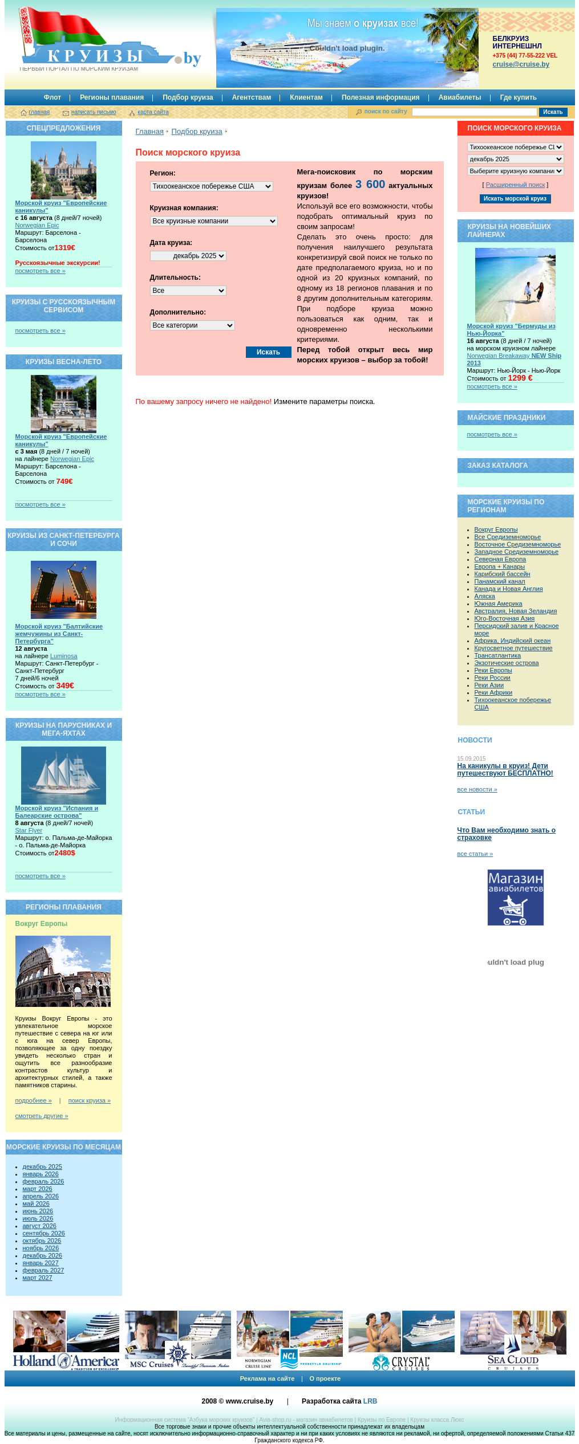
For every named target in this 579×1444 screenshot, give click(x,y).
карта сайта (152, 112)
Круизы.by (78, 39)
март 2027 (37, 1277)
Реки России (493, 677)
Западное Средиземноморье (517, 551)
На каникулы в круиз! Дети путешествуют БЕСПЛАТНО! (505, 769)
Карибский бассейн (503, 573)
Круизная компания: (184, 208)
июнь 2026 (38, 1211)
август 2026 (39, 1225)
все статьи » (475, 853)
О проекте (325, 1378)
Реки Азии (489, 685)
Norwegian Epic (37, 225)
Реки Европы (493, 670)
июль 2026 (38, 1218)
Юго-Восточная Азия (505, 618)
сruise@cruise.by (521, 64)
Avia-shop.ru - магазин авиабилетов (306, 1420)
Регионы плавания (112, 97)
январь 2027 (41, 1262)
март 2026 (37, 1188)
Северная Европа (501, 559)
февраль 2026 (43, 1181)
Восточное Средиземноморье (518, 544)
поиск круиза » (89, 1100)
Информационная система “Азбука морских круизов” (184, 1420)
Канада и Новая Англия (509, 588)
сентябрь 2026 (44, 1233)
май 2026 (36, 1203)
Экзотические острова (507, 662)
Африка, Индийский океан (513, 640)
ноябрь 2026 (41, 1248)
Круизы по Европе (382, 1420)
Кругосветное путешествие (514, 648)
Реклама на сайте (267, 1378)
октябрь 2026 (42, 1240)
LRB (370, 1401)
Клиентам (306, 97)
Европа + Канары (500, 566)
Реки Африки (494, 692)
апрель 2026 (41, 1196)
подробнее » (33, 1100)
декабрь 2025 (42, 1166)
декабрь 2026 (42, 1255)
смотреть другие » (41, 1115)
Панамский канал (500, 581)
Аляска (485, 596)
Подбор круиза (188, 97)
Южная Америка (499, 603)
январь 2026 (41, 1173)
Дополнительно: (178, 312)
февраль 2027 (43, 1270)
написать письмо (93, 112)
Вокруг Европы (496, 529)
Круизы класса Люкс (437, 1420)
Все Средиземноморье (508, 536)
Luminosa (64, 655)
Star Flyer (29, 830)
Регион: (163, 173)
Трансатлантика (498, 655)
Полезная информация (381, 97)
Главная (150, 131)
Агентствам (252, 97)
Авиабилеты (460, 97)
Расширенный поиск (515, 184)
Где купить (518, 97)
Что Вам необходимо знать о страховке (506, 834)
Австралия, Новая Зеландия (516, 610)
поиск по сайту (386, 111)
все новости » (477, 789)
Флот (52, 97)
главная (39, 112)
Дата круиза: (171, 243)
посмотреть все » (40, 270)
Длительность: (175, 278)
